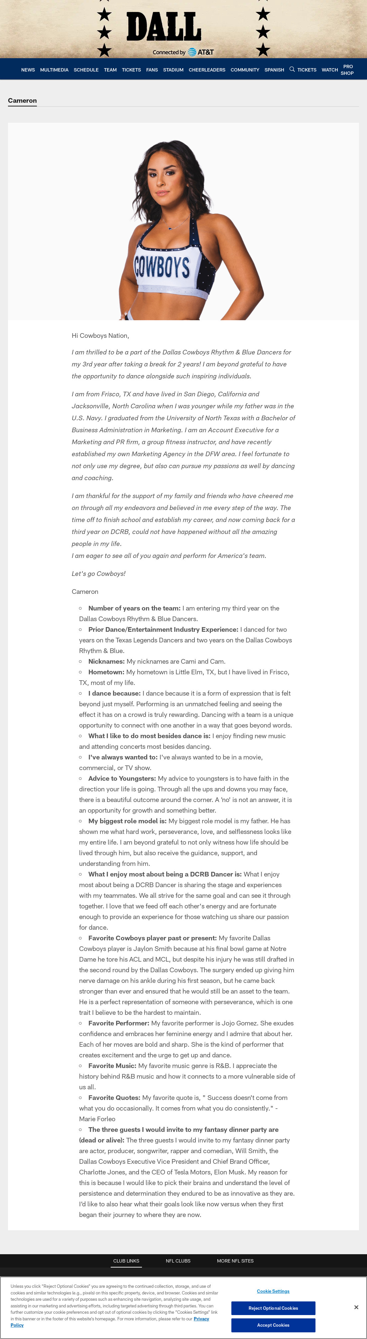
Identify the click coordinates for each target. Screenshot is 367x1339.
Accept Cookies (273, 1325)
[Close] (356, 1307)
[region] (183, 1307)
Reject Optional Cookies (273, 1308)
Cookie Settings (273, 1291)
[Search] (292, 69)
